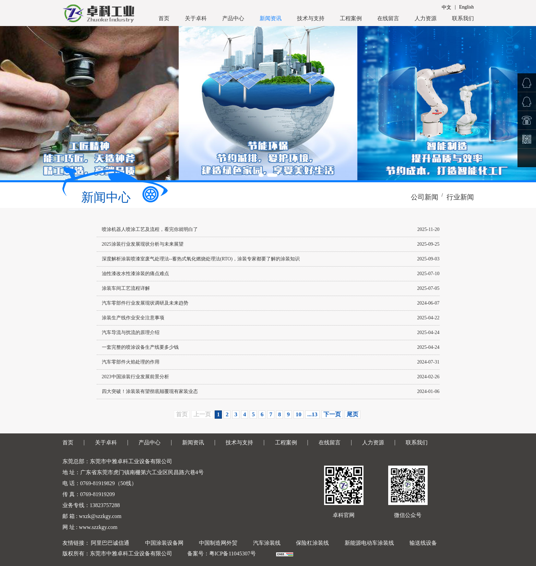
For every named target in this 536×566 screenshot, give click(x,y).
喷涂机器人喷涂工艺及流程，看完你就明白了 (150, 229)
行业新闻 (460, 197)
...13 (312, 414)
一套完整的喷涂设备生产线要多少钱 (140, 347)
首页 (163, 18)
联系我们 (463, 18)
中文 (446, 7)
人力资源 (426, 18)
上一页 (202, 414)
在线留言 (388, 18)
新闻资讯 (271, 18)
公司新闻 (424, 197)
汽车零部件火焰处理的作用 (130, 362)
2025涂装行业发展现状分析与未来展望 (142, 244)
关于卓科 (196, 18)
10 (298, 414)
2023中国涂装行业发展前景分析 (135, 376)
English (466, 7)
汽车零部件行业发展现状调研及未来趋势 (145, 303)
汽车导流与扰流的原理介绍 (130, 332)
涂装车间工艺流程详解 (126, 288)
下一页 (332, 414)
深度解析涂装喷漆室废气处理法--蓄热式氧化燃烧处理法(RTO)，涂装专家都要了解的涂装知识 (201, 258)
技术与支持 (310, 18)
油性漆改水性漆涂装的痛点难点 (135, 273)
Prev (8, 103)
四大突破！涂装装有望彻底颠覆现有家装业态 (150, 391)
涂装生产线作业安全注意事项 (133, 317)
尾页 (352, 414)
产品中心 (233, 18)
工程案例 (351, 18)
